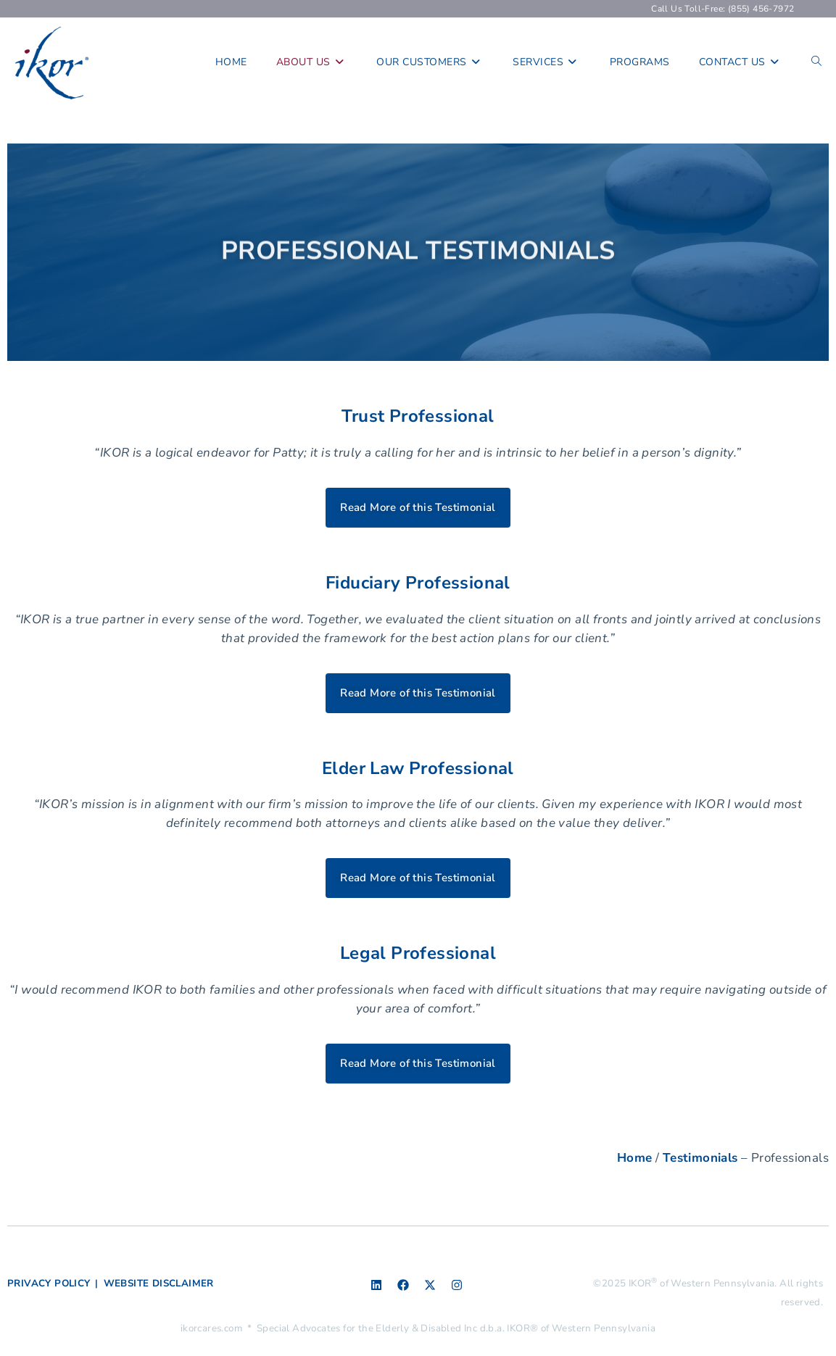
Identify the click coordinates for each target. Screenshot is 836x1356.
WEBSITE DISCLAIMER (159, 1283)
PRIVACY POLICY (49, 1283)
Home (635, 1157)
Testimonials (700, 1157)
